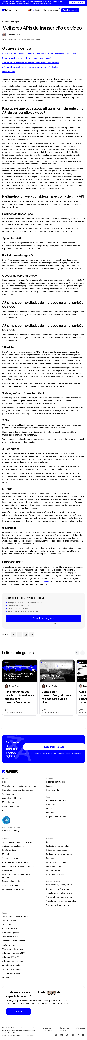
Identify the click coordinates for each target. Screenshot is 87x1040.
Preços (5, 782)
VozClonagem (8, 794)
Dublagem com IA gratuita (57, 889)
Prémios (49, 786)
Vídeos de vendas (10, 885)
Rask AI (46, 581)
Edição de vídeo (9, 850)
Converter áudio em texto (13, 949)
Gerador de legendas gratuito (59, 885)
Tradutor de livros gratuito (57, 905)
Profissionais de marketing (57, 846)
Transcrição (7, 925)
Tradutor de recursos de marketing (61, 901)
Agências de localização (13, 846)
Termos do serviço (65, 1029)
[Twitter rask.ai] (56, 1035)
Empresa (50, 813)
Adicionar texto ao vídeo (12, 961)
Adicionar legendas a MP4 (13, 953)
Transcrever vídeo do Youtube (15, 916)
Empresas (50, 858)
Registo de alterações (56, 817)
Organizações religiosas (13, 889)
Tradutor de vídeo (10, 920)
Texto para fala (8, 945)
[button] (31, 10)
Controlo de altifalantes (12, 798)
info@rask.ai (79, 1028)
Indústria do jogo (53, 866)
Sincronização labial (11, 973)
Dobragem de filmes (55, 874)
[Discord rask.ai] (66, 1035)
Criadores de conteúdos (56, 850)
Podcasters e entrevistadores (59, 854)
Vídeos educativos (10, 858)
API (3, 810)
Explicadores (7, 870)
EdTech (49, 842)
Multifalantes (8, 802)
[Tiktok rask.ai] (77, 1035)
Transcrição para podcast (13, 941)
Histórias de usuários (55, 782)
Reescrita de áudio (10, 806)
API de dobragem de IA (56, 800)
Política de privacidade (47, 1029)
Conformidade (52, 790)
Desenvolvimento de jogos (13, 881)
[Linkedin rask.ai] (61, 1035)
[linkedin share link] (25, 634)
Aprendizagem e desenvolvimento (17, 842)
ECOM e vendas (53, 870)
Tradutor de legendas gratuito (59, 893)
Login (37, 10)
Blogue (49, 808)
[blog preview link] (19, 687)
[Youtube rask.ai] (83, 1035)
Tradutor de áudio (10, 937)
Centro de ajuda (53, 804)
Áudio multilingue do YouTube (15, 862)
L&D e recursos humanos (57, 862)
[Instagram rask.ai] (72, 1035)
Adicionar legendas (10, 933)
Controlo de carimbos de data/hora (17, 790)
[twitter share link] (13, 634)
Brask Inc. (12, 1030)
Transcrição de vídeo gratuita (59, 897)
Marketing (6, 854)
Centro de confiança (11, 831)
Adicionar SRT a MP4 (11, 957)
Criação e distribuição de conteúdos (18, 866)
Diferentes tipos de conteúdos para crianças (18, 875)
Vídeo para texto (9, 929)
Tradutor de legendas (11, 969)
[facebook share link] (19, 634)
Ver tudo (6, 977)
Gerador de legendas (11, 965)
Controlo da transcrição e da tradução (19, 786)
